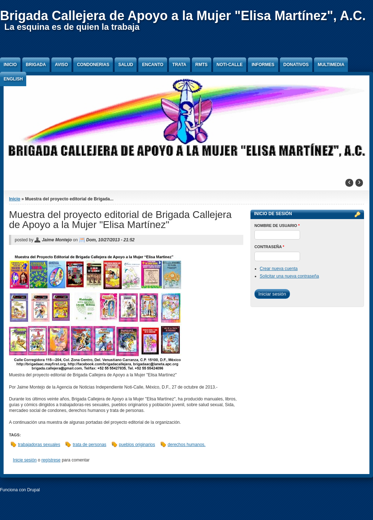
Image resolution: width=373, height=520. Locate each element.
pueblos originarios (137, 444)
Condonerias (93, 64)
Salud (125, 64)
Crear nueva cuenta (279, 268)
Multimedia (331, 64)
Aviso (61, 64)
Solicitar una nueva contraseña (289, 276)
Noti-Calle (230, 64)
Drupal (33, 489)
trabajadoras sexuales (39, 444)
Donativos (296, 64)
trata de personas (89, 444)
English (13, 79)
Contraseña (269, 247)
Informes (263, 64)
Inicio (10, 64)
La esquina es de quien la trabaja (71, 27)
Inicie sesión (25, 460)
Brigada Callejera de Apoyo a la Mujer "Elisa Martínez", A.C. (183, 15)
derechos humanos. (187, 444)
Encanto (152, 64)
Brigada (36, 64)
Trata (179, 64)
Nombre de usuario (277, 225)
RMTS (201, 64)
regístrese (50, 460)
